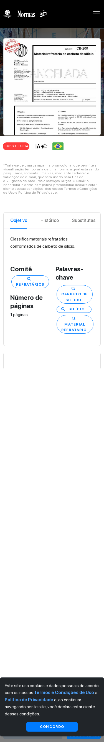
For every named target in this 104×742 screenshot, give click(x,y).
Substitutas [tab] (83, 220)
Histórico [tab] (49, 220)
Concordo (52, 727)
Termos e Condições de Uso (64, 692)
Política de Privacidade (29, 699)
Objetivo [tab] (18, 220)
